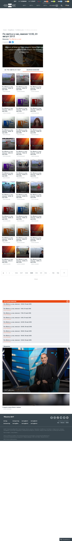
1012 (45, 273)
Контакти (49, 429)
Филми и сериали (30, 429)
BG (68, 5)
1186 (58, 273)
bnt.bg (5, 421)
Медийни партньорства (45, 430)
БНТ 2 (31, 5)
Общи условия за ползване (10, 435)
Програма (37, 429)
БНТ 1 (24, 5)
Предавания (11, 29)
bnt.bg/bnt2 (25, 423)
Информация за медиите (28, 430)
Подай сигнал (56, 429)
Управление (43, 429)
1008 (26, 273)
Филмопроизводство (12, 429)
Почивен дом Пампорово (58, 430)
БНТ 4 (45, 5)
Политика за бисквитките (42, 435)
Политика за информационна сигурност (13, 437)
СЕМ (33, 437)
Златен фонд (22, 429)
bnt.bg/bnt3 (34, 421)
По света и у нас (19, 29)
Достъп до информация (16, 430)
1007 (21, 273)
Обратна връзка (27, 437)
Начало (5, 29)
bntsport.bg (16, 421)
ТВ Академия (6, 430)
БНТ (15, 1)
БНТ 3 (38, 5)
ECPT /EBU (37, 437)
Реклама (59, 8)
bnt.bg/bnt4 (34, 423)
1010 (36, 273)
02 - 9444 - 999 (63, 422)
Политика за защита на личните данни (26, 435)
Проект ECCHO (44, 437)
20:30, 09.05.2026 (7, 409)
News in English (7, 432)
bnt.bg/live (15, 423)
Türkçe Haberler (14, 432)
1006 (16, 273)
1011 (41, 273)
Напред (61, 429)
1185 (53, 273)
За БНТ (5, 429)
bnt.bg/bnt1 (25, 421)
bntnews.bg (7, 423)
